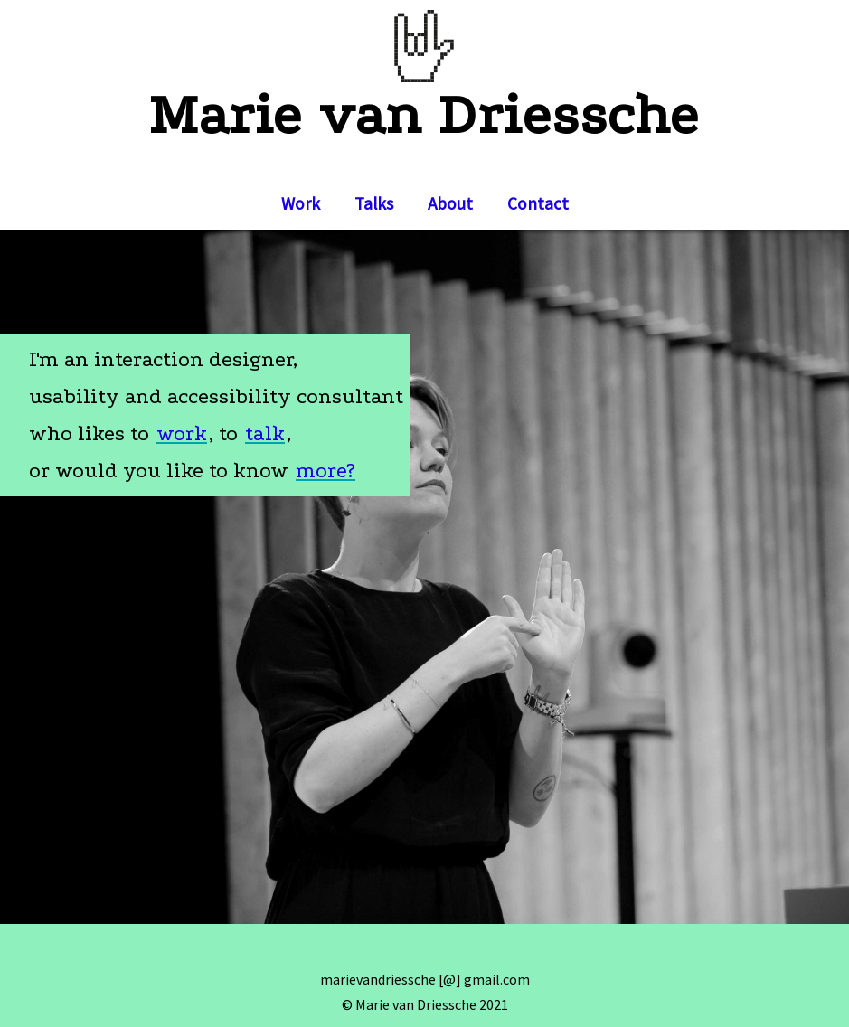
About (450, 203)
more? (325, 470)
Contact (538, 203)
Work (300, 203)
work (181, 433)
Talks (373, 203)
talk (265, 433)
